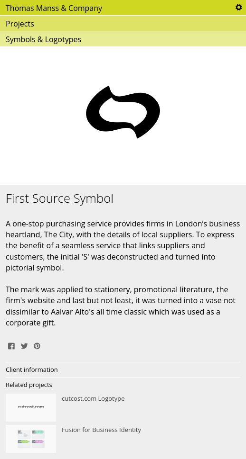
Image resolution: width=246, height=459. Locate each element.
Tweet (24, 345)
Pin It (37, 345)
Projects (20, 23)
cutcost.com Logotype (123, 408)
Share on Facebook (11, 345)
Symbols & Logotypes (43, 39)
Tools (238, 7)
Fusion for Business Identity (123, 439)
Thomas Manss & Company (54, 8)
